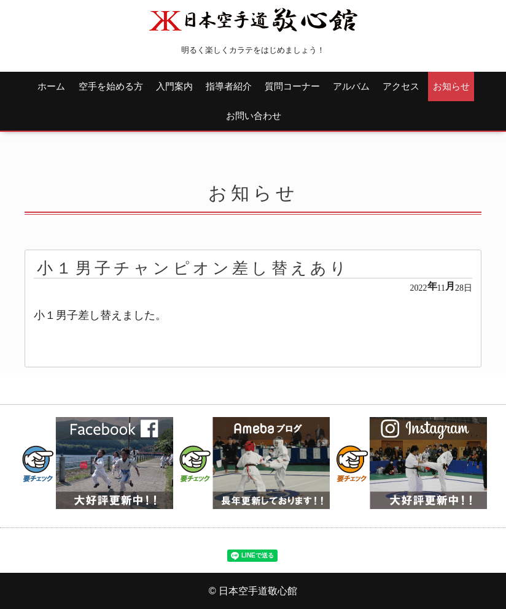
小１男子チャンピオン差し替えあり (193, 268)
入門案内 (174, 86)
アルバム (351, 86)
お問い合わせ (253, 115)
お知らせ (451, 86)
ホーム (51, 86)
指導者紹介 (229, 86)
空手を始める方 (111, 86)
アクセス (401, 86)
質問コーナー (292, 86)
